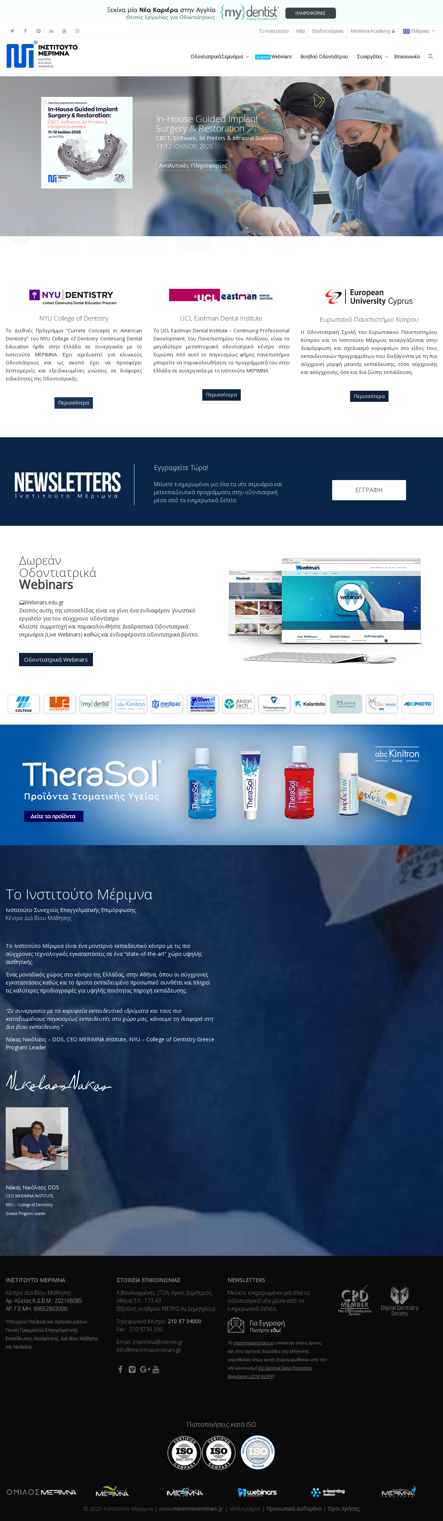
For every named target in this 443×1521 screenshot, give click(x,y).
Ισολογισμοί (244, 1508)
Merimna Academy (373, 31)
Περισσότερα (73, 402)
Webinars (273, 56)
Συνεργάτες (370, 56)
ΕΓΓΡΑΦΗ (369, 490)
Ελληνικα (416, 31)
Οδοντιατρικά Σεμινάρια (217, 56)
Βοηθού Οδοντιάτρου (325, 56)
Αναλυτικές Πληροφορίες (193, 165)
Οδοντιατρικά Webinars (56, 659)
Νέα (300, 31)
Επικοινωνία (407, 56)
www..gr (191, 1508)
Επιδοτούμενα (327, 31)
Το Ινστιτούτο (274, 31)
